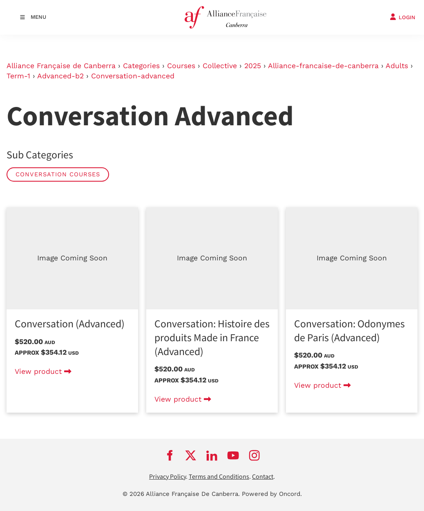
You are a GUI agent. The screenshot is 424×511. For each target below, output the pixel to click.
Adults (397, 66)
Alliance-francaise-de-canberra (323, 66)
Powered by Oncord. (272, 494)
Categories (141, 66)
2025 (252, 66)
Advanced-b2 (60, 76)
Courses (181, 66)
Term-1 (18, 76)
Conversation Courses (58, 174)
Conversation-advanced (132, 76)
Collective (220, 66)
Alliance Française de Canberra (61, 66)
